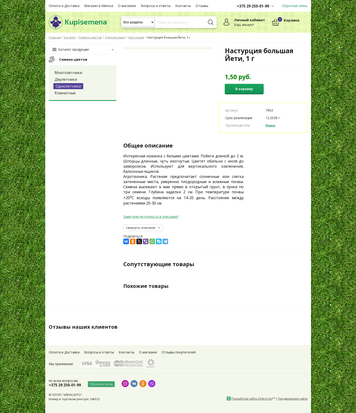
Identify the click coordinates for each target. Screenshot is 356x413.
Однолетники (68, 86)
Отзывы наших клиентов (86, 326)
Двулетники (66, 79)
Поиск (271, 125)
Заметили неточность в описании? (151, 216)
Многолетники (68, 72)
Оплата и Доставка (64, 6)
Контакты (183, 6)
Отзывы (202, 6)
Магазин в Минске (98, 6)
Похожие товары (148, 285)
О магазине (127, 6)
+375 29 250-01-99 (253, 6)
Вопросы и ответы (156, 6)
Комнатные (65, 92)
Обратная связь (295, 6)
